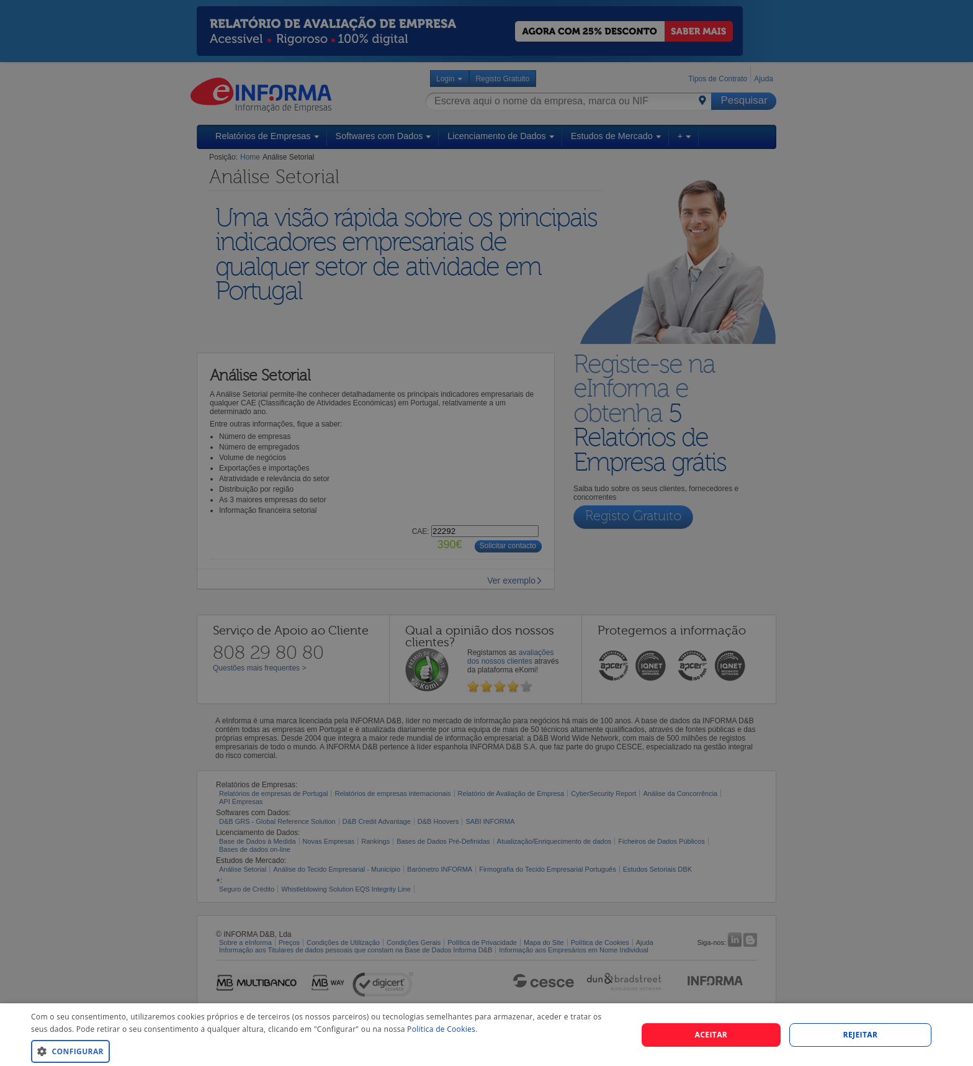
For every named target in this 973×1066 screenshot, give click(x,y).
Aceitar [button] (711, 1034)
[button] (325, 1051)
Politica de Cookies (441, 1029)
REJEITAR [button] (860, 1034)
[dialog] (486, 1034)
